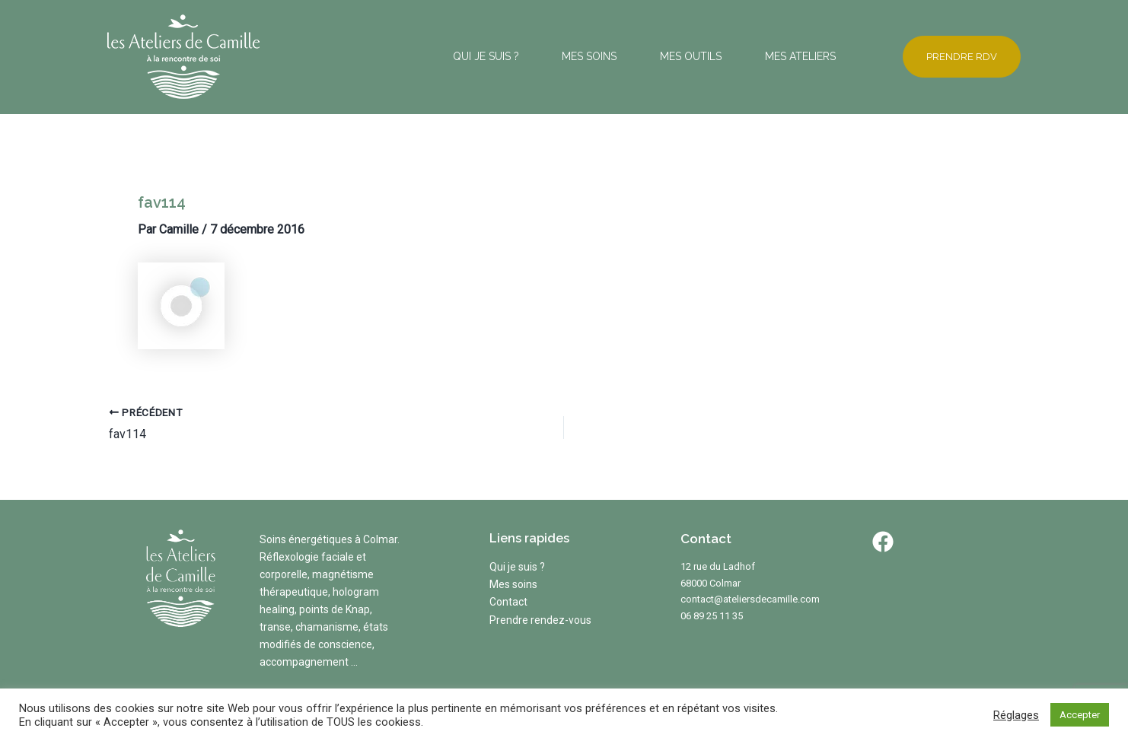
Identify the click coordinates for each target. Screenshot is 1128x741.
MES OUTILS (664, 56)
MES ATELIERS (791, 56)
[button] (954, 57)
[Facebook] (883, 541)
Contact (508, 602)
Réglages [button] (1016, 715)
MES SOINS (545, 56)
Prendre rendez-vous (540, 620)
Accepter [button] (1079, 714)
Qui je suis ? (517, 567)
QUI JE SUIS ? (423, 56)
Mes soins (513, 584)
